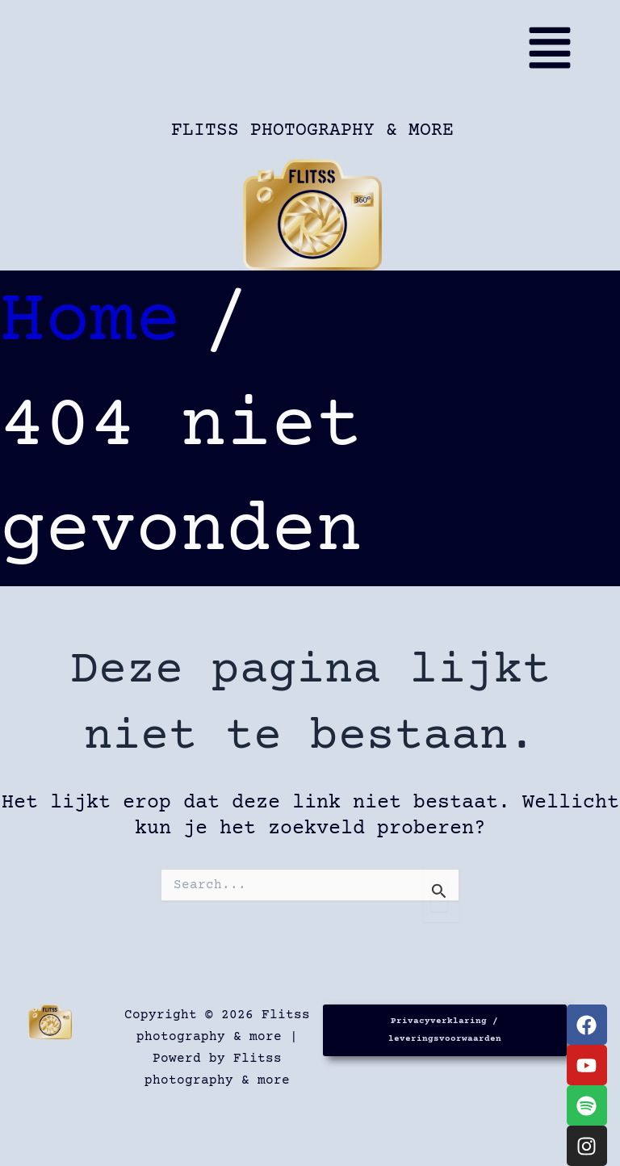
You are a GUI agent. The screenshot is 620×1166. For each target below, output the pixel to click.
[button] (317, 55)
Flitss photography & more (312, 130)
